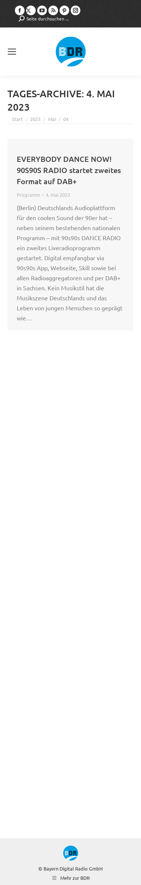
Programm (28, 195)
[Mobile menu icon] (11, 51)
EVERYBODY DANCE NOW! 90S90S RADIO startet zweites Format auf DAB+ (69, 170)
